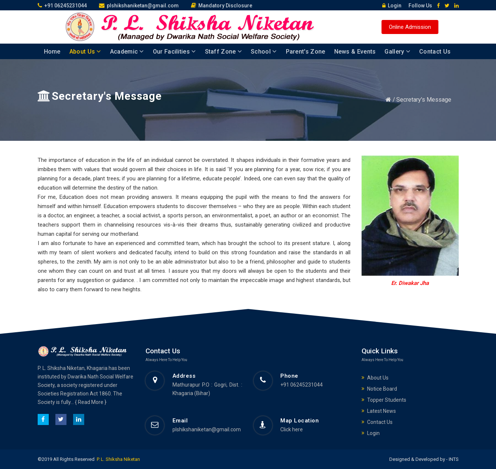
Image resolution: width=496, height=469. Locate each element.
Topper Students (386, 400)
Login (390, 6)
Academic (127, 51)
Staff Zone (223, 51)
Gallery (397, 51)
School (264, 51)
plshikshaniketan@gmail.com (139, 6)
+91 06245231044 (62, 6)
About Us (85, 51)
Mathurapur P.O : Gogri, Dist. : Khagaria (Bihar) (207, 389)
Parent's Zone (305, 51)
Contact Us (435, 51)
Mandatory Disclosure (221, 6)
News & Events (355, 51)
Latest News (381, 411)
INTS (453, 459)
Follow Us (418, 6)
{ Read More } (90, 402)
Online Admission (410, 27)
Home (52, 51)
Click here (291, 429)
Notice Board (382, 389)
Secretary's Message (423, 99)
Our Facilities (174, 51)
